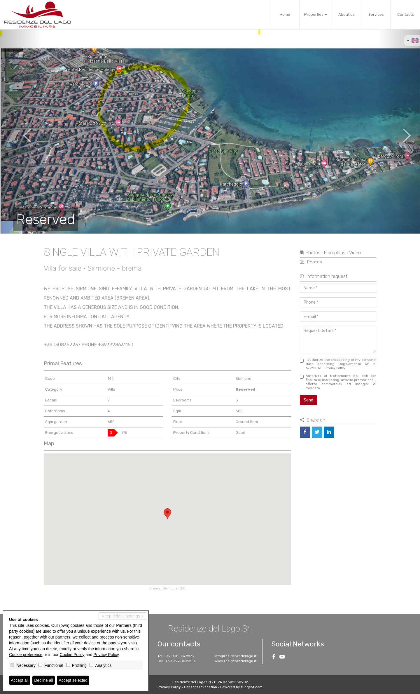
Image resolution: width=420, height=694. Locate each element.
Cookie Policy (72, 654)
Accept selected (73, 680)
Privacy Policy (335, 368)
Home (285, 14)
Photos (311, 262)
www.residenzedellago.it (235, 661)
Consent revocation (200, 687)
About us (346, 14)
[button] (21, 131)
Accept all (20, 680)
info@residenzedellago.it (235, 656)
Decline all (43, 680)
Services (376, 14)
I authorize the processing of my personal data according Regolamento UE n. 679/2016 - (338, 364)
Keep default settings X (123, 616)
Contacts (405, 14)
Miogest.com (251, 687)
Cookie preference (25, 654)
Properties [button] (315, 14)
